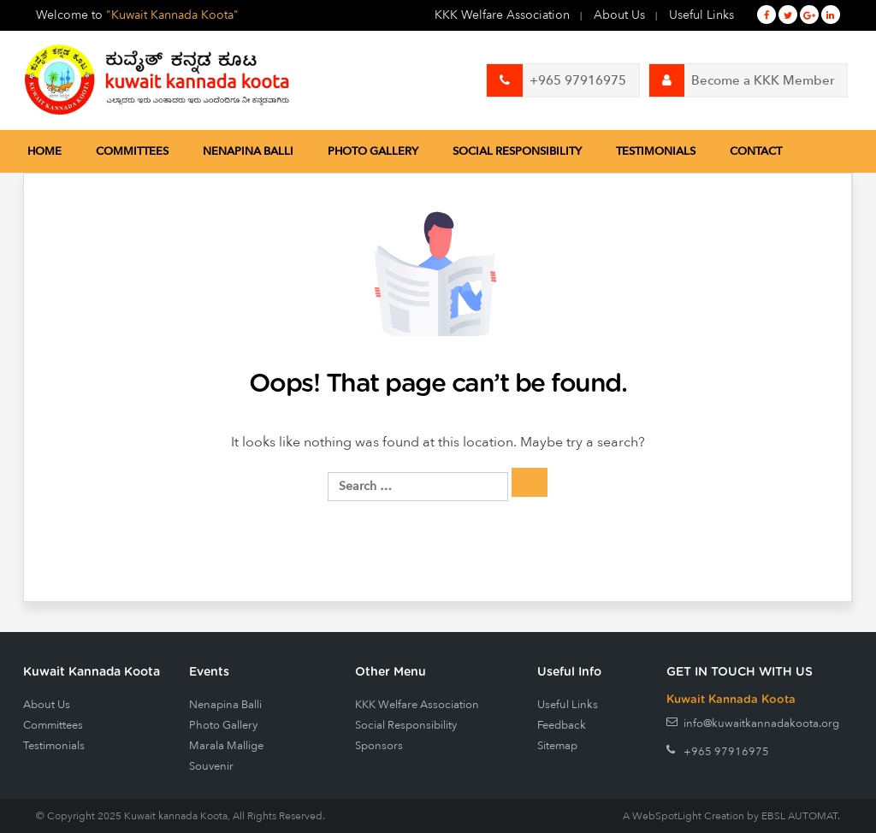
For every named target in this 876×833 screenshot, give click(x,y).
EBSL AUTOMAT (799, 816)
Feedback (561, 725)
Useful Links (701, 15)
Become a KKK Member (741, 80)
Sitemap (557, 745)
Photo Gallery (373, 151)
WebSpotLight (666, 816)
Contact (756, 151)
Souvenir (211, 766)
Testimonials (655, 151)
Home (44, 151)
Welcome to (137, 15)
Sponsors (379, 745)
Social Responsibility (517, 151)
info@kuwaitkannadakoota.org (761, 723)
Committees (132, 151)
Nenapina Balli (248, 151)
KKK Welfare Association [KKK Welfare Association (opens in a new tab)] (502, 15)
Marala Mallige (226, 745)
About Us (619, 15)
